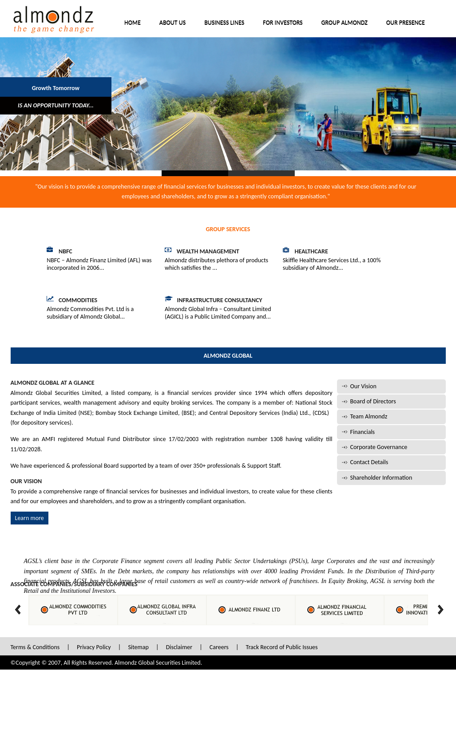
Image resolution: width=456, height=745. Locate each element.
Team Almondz (369, 416)
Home (132, 23)
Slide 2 (261, 173)
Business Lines (224, 23)
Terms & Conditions (35, 647)
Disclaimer (179, 647)
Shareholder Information (381, 477)
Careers (219, 647)
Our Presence (405, 23)
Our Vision (363, 386)
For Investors (282, 23)
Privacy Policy (94, 647)
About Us (172, 23)
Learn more (29, 518)
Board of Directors (373, 401)
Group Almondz (344, 23)
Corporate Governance (379, 447)
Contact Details (369, 462)
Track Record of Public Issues (282, 647)
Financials (362, 432)
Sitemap (138, 647)
